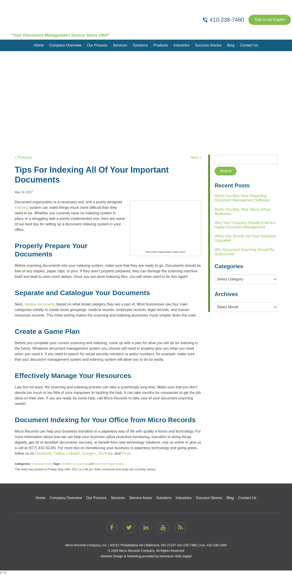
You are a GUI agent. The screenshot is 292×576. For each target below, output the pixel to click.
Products (160, 45)
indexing (22, 207)
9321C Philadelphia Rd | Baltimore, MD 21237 (143, 545)
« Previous (23, 157)
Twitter (58, 453)
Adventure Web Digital (175, 556)
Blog (230, 45)
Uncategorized (41, 463)
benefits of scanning (75, 463)
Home (39, 45)
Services (120, 45)
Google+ (89, 453)
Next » (196, 157)
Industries (181, 45)
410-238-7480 (187, 545)
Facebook (43, 453)
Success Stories (208, 45)
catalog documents (39, 304)
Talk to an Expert (269, 19)
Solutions (140, 45)
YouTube (105, 453)
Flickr (126, 453)
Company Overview (65, 45)
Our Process (97, 45)
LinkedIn (73, 453)
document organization (109, 463)
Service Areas (140, 498)
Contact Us (249, 45)
